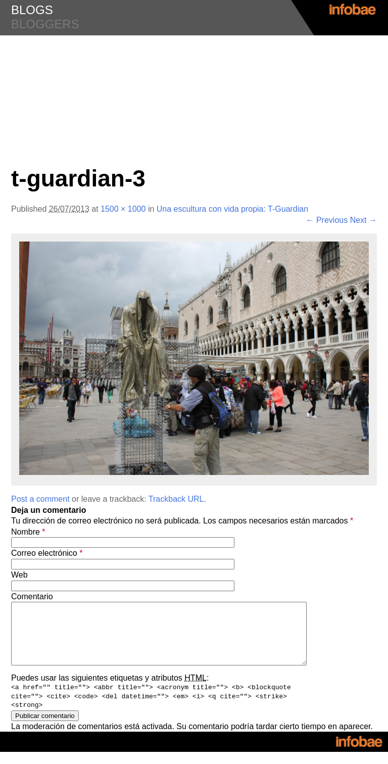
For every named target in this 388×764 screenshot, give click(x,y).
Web (19, 574)
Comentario (32, 596)
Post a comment (40, 499)
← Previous (327, 220)
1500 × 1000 (123, 209)
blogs (32, 10)
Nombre (28, 532)
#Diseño (194, 55)
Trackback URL (176, 499)
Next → (363, 220)
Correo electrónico (46, 553)
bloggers (45, 24)
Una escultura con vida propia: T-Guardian (232, 209)
